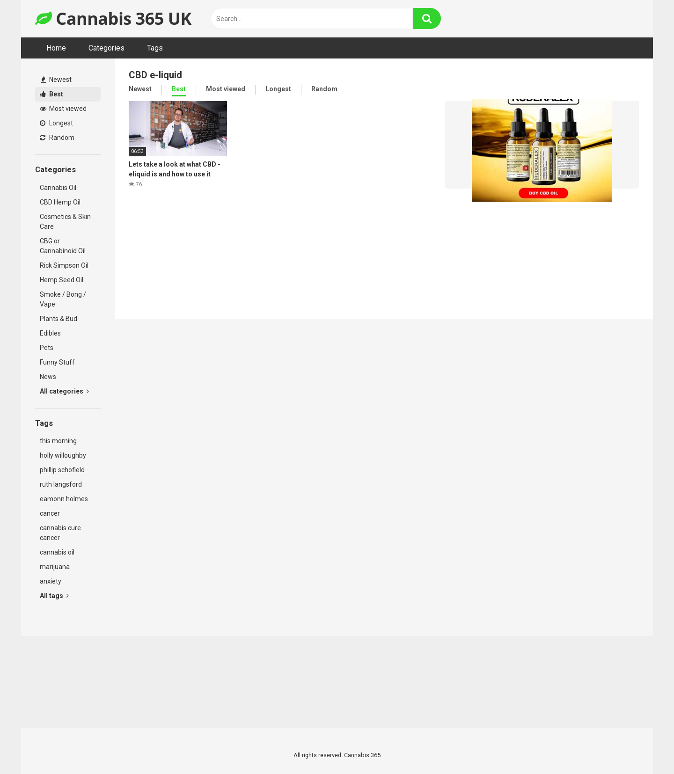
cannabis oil (57, 552)
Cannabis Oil (58, 187)
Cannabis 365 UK (113, 18)
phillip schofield (62, 470)
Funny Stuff (57, 362)
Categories (106, 48)
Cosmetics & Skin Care (65, 221)
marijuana (55, 566)
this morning (58, 441)
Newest (56, 79)
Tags (155, 48)
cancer (50, 513)
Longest (56, 123)
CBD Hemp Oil (60, 202)
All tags (54, 595)
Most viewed (63, 108)
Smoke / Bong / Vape (63, 299)
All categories (64, 391)
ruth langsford (61, 484)
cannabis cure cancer (60, 532)
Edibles (50, 333)
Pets (46, 347)
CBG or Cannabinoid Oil (63, 246)
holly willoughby (63, 455)
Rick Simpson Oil (64, 265)
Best (51, 94)
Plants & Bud (58, 318)
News (48, 376)
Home (56, 48)
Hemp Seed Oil (61, 280)
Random (57, 137)
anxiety (50, 581)
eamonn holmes (64, 499)
